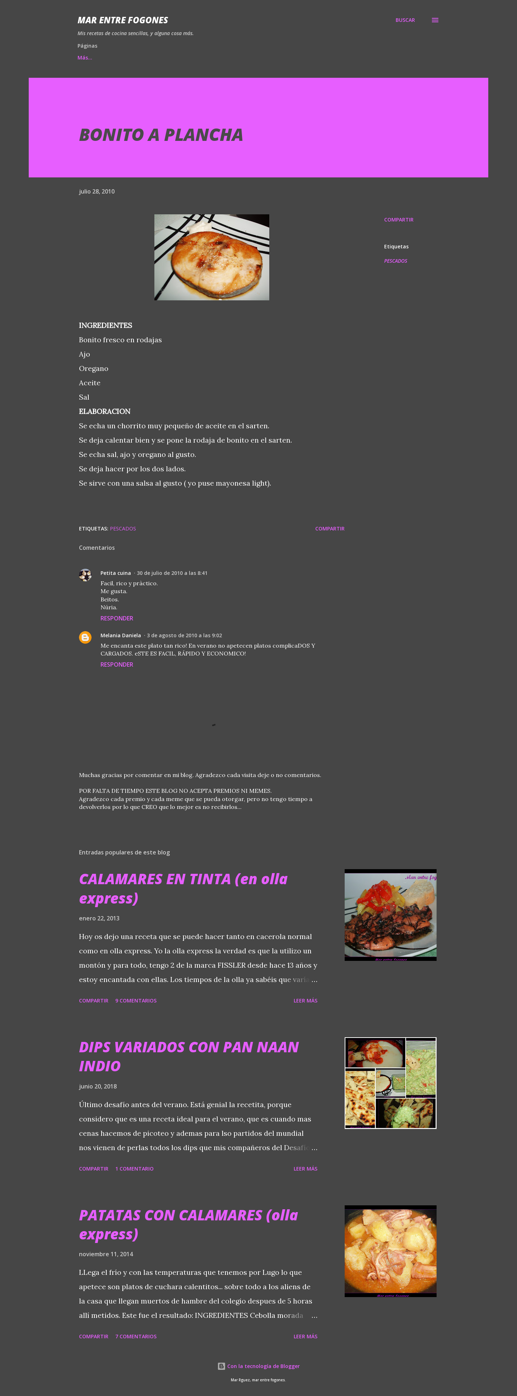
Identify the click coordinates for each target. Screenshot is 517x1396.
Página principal (98, 57)
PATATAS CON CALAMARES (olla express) (188, 1224)
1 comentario (134, 1168)
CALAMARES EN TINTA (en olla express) (183, 888)
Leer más (305, 1000)
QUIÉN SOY (303, 57)
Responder (117, 618)
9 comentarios (136, 1000)
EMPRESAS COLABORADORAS (234, 57)
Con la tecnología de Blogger (258, 1366)
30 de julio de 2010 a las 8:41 (172, 573)
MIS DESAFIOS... (158, 57)
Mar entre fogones (123, 20)
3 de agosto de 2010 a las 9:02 (184, 635)
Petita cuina (116, 573)
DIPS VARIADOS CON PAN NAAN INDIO (189, 1056)
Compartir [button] (399, 219)
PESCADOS (395, 260)
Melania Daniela (121, 635)
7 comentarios (136, 1336)
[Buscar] (405, 20)
